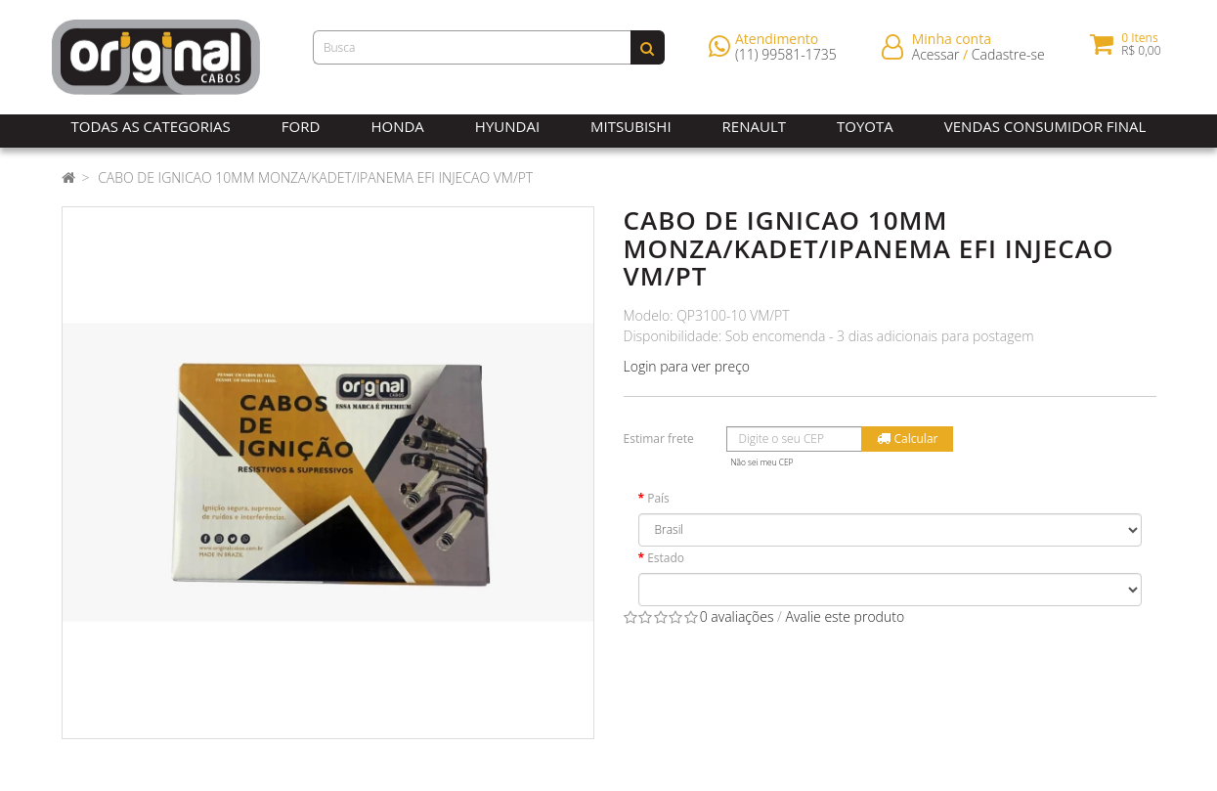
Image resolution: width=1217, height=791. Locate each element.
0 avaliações (737, 616)
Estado (665, 557)
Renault (754, 126)
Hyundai (507, 126)
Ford (301, 126)
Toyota (865, 126)
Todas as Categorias (151, 126)
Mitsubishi (630, 126)
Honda (396, 126)
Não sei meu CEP (762, 462)
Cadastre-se (1008, 58)
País (658, 498)
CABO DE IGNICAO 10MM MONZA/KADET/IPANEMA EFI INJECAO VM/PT (315, 177)
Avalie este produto (844, 616)
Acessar (936, 58)
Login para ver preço (687, 366)
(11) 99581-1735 (786, 58)
